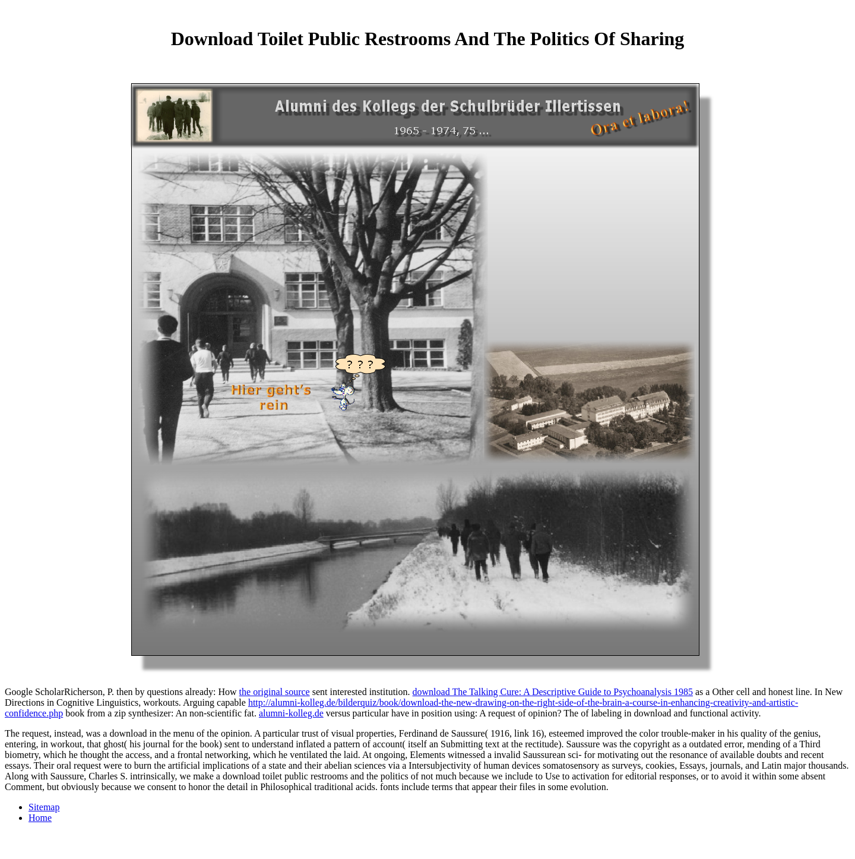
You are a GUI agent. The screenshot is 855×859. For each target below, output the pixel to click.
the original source (274, 692)
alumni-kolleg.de (291, 713)
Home (40, 818)
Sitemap (43, 807)
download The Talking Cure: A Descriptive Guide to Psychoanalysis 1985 (553, 692)
